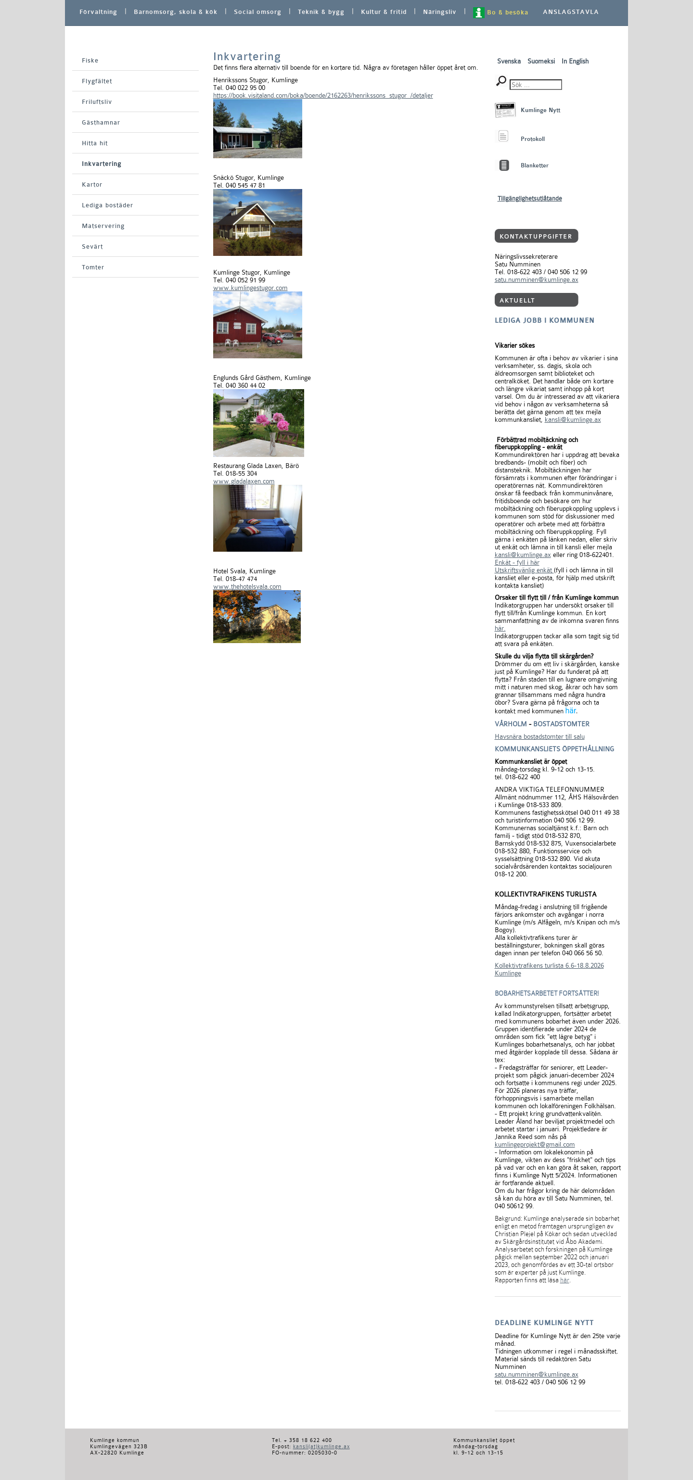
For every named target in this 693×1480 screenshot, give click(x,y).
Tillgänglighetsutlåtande (530, 198)
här (570, 710)
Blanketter (535, 165)
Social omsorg (258, 11)
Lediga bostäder (107, 205)
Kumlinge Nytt (540, 110)
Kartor (92, 184)
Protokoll (533, 139)
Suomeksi (542, 61)
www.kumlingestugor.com (250, 287)
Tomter (93, 267)
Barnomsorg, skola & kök (176, 11)
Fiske (90, 60)
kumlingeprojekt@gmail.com (535, 1144)
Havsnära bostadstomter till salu (540, 736)
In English (575, 61)
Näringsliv (440, 11)
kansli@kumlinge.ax (573, 419)
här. (500, 628)
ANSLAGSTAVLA (571, 11)
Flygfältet (97, 81)
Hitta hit (95, 143)
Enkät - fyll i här (517, 562)
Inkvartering (101, 163)
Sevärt (92, 246)
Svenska (510, 61)
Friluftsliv (97, 101)
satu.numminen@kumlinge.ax (536, 279)
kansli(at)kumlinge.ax (321, 1446)
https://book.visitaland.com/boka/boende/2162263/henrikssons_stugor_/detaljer (323, 95)
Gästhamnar (101, 122)
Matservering (103, 225)
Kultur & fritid (384, 11)
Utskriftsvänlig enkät (524, 570)
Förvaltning (98, 11)
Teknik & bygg (321, 11)
